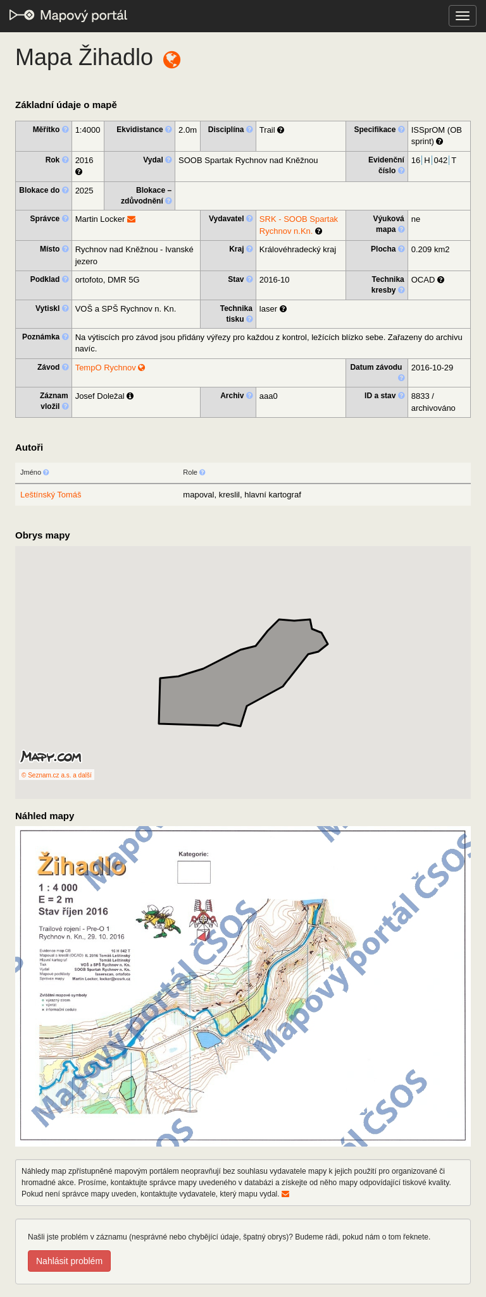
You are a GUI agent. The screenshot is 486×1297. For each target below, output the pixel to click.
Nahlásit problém (69, 1261)
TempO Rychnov (110, 367)
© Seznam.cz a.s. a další (57, 775)
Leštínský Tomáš (51, 494)
